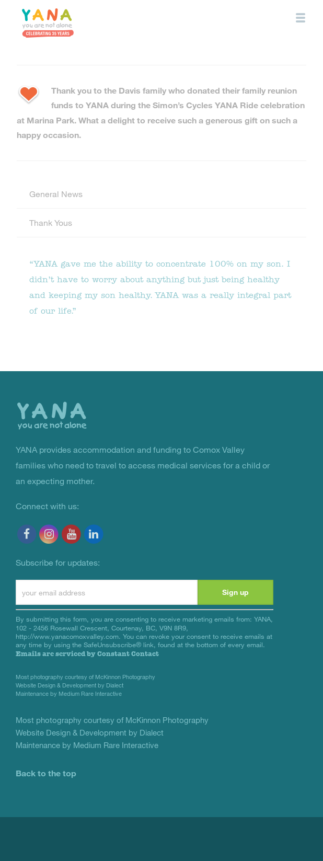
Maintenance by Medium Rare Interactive (69, 693)
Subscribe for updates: (58, 562)
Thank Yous (50, 222)
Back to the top (46, 773)
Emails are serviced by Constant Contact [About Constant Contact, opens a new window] (87, 653)
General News (56, 194)
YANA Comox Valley (48, 23)
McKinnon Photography (125, 676)
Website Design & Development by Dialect (69, 685)
